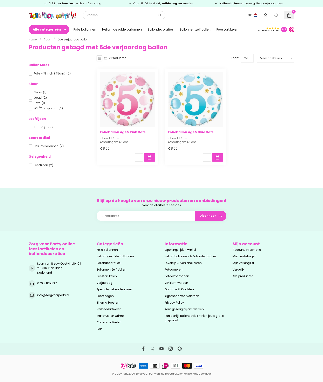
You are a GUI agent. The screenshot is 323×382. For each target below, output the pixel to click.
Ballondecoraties (161, 29)
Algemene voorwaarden (182, 296)
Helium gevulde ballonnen (122, 29)
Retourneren (174, 269)
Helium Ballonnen (49, 146)
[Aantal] (139, 157)
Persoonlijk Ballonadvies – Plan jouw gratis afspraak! (194, 318)
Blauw (40, 92)
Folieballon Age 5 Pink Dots (123, 132)
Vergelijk (238, 269)
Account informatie (247, 250)
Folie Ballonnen (107, 250)
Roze (39, 103)
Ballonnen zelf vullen (195, 29)
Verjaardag (104, 283)
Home (33, 39)
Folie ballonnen (85, 29)
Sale (100, 329)
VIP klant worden (176, 283)
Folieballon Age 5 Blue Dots (191, 132)
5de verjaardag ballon (73, 39)
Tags (47, 39)
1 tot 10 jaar (44, 127)
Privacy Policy (174, 302)
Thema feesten (108, 302)
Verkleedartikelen (109, 309)
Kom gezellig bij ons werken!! (185, 309)
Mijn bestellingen (244, 256)
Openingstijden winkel (180, 250)
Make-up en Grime (110, 316)
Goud (40, 97)
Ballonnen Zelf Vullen (111, 269)
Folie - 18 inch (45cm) (52, 73)
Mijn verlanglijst (243, 263)
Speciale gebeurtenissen (114, 289)
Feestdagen (105, 296)
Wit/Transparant (48, 108)
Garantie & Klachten (179, 289)
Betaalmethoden (177, 276)
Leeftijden (43, 165)
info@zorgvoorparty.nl (53, 295)
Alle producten (243, 276)
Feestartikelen (227, 29)
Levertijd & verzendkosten (183, 263)
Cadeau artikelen (109, 322)
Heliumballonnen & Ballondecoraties (191, 256)
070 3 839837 (47, 283)
